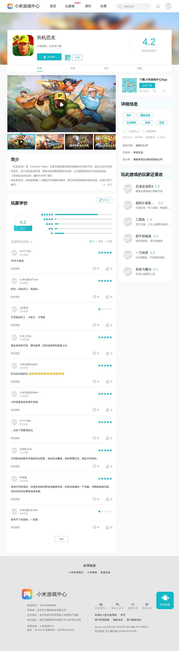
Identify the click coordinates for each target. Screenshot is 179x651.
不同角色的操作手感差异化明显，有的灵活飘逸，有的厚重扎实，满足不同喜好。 (55, 458)
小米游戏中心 (27, 6)
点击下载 (147, 85)
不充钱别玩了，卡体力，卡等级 (28, 317)
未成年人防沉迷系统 (106, 615)
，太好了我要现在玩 (22, 430)
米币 (122, 615)
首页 (53, 6)
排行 (88, 6)
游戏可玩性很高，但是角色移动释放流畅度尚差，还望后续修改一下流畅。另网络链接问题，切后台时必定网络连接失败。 (61, 489)
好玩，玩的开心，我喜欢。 (25, 289)
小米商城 (92, 572)
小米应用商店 (76, 572)
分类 (103, 6)
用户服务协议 (134, 619)
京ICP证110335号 (116, 627)
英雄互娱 (105, 572)
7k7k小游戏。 (18, 260)
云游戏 (69, 6)
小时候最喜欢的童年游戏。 (25, 402)
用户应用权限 (102, 619)
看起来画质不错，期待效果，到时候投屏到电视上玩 (39, 345)
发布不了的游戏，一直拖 (24, 519)
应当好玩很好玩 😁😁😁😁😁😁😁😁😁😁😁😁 (37, 373)
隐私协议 (118, 619)
